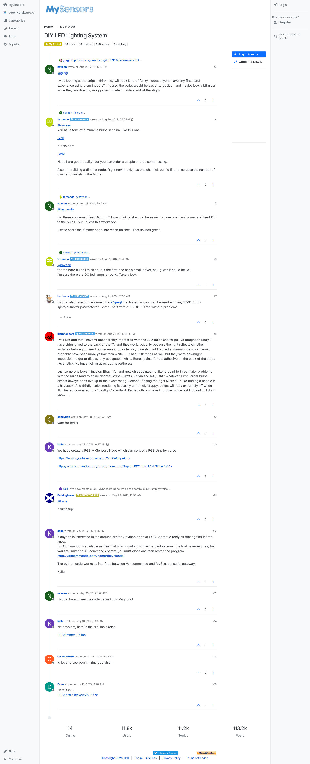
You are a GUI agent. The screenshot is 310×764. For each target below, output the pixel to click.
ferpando (63, 119)
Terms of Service (197, 758)
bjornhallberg (65, 333)
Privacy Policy (171, 758)
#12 (215, 530)
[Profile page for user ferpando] (49, 122)
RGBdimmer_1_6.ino (71, 635)
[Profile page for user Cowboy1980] (49, 659)
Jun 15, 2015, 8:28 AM (90, 684)
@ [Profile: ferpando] (65, 209)
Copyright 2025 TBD (115, 758)
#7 (215, 296)
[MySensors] (20, 5)
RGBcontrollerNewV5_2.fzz (77, 695)
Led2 (61, 154)
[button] (20, 751)
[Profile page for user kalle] (49, 447)
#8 (215, 333)
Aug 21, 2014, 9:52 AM (115, 259)
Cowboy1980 (65, 656)
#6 (215, 259)
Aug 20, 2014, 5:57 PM (93, 66)
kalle (60, 444)
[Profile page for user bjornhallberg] (49, 336)
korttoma (63, 296)
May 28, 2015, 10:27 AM (91, 444)
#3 (215, 66)
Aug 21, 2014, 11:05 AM (116, 296)
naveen (62, 66)
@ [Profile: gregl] (62, 73)
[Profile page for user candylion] (49, 419)
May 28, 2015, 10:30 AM (126, 495)
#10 (215, 444)
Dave (60, 684)
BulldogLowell (66, 495)
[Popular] (20, 44)
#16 (215, 684)
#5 (215, 203)
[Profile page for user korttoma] (49, 299)
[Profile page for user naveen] (49, 69)
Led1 (60, 138)
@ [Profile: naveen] (64, 125)
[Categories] (20, 20)
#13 (215, 593)
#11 (215, 495)
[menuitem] (290, 5)
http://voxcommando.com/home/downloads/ (91, 556)
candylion (63, 416)
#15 (215, 656)
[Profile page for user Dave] (49, 687)
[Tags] (20, 36)
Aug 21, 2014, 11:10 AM (121, 333)
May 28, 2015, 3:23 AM (97, 416)
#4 (215, 119)
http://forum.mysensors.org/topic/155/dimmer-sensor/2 (105, 60)
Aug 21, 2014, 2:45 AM (93, 203)
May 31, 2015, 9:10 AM (90, 621)
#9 (215, 416)
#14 (215, 621)
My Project (53, 44)
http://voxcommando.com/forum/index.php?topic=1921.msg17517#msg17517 (114, 466)
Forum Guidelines (146, 758)
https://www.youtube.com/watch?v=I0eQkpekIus (93, 458)
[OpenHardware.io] (20, 12)
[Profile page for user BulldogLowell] (49, 498)
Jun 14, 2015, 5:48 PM (100, 656)
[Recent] (20, 28)
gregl (66, 60)
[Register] (290, 22)
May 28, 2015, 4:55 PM (90, 530)
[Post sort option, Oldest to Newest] (249, 62)
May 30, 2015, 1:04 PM (93, 593)
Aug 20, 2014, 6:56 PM (116, 119)
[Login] (290, 5)
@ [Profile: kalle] (62, 501)
